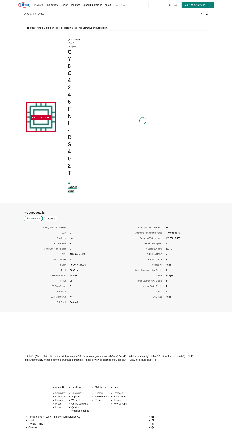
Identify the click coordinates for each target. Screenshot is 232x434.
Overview (119, 393)
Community (77, 393)
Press (58, 403)
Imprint (32, 420)
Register (99, 400)
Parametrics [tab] (33, 218)
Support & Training (92, 5)
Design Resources (70, 5)
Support (75, 396)
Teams (117, 400)
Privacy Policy (35, 424)
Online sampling (79, 403)
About (108, 5)
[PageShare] (202, 13)
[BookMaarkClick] (207, 13)
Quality (75, 407)
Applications (52, 5)
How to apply (120, 403)
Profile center (102, 396)
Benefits (99, 393)
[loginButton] (198, 5)
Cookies (32, 427)
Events (59, 400)
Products (38, 5)
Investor (59, 407)
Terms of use (35, 416)
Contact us (61, 396)
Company (60, 393)
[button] (170, 5)
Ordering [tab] (51, 219)
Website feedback (80, 411)
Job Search (120, 396)
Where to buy (78, 400)
